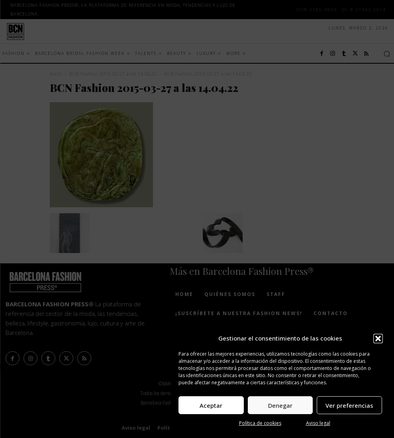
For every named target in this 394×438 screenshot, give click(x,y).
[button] (378, 339)
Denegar (280, 405)
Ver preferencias (349, 405)
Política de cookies (260, 423)
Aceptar (211, 405)
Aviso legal (318, 423)
